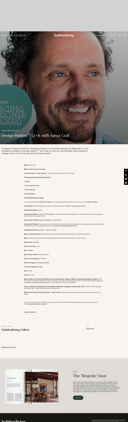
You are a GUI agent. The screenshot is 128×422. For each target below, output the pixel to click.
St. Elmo (36, 242)
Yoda (40, 267)
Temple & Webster (30, 312)
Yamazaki (32, 246)
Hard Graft (40, 230)
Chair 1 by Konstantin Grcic (76, 206)
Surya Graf (90, 329)
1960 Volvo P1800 (44, 202)
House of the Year (101, 35)
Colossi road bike (92, 202)
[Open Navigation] (124, 35)
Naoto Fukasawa (45, 220)
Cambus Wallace (41, 173)
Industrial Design (39, 169)
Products (17, 35)
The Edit (23, 35)
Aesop (50, 214)
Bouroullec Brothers (32, 185)
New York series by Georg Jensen (65, 226)
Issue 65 (112, 35)
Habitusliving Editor (13, 130)
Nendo (28, 181)
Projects (4, 35)
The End (30, 250)
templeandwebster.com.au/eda (37, 304)
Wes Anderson (30, 189)
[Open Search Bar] (119, 35)
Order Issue (78, 397)
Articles (10, 35)
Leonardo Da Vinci (43, 262)
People (4, 130)
